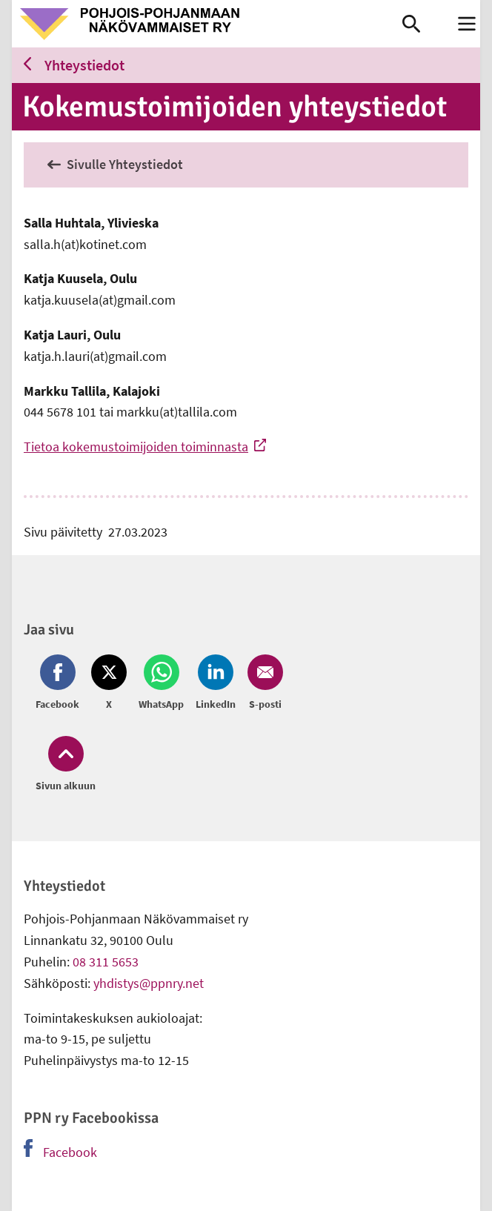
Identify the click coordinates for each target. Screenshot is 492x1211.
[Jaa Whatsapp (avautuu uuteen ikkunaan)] (161, 683)
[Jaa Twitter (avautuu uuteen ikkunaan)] (109, 683)
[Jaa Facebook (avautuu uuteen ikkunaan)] (60, 683)
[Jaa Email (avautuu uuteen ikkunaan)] (262, 683)
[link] (207, 23)
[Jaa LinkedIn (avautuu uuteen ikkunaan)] (216, 683)
